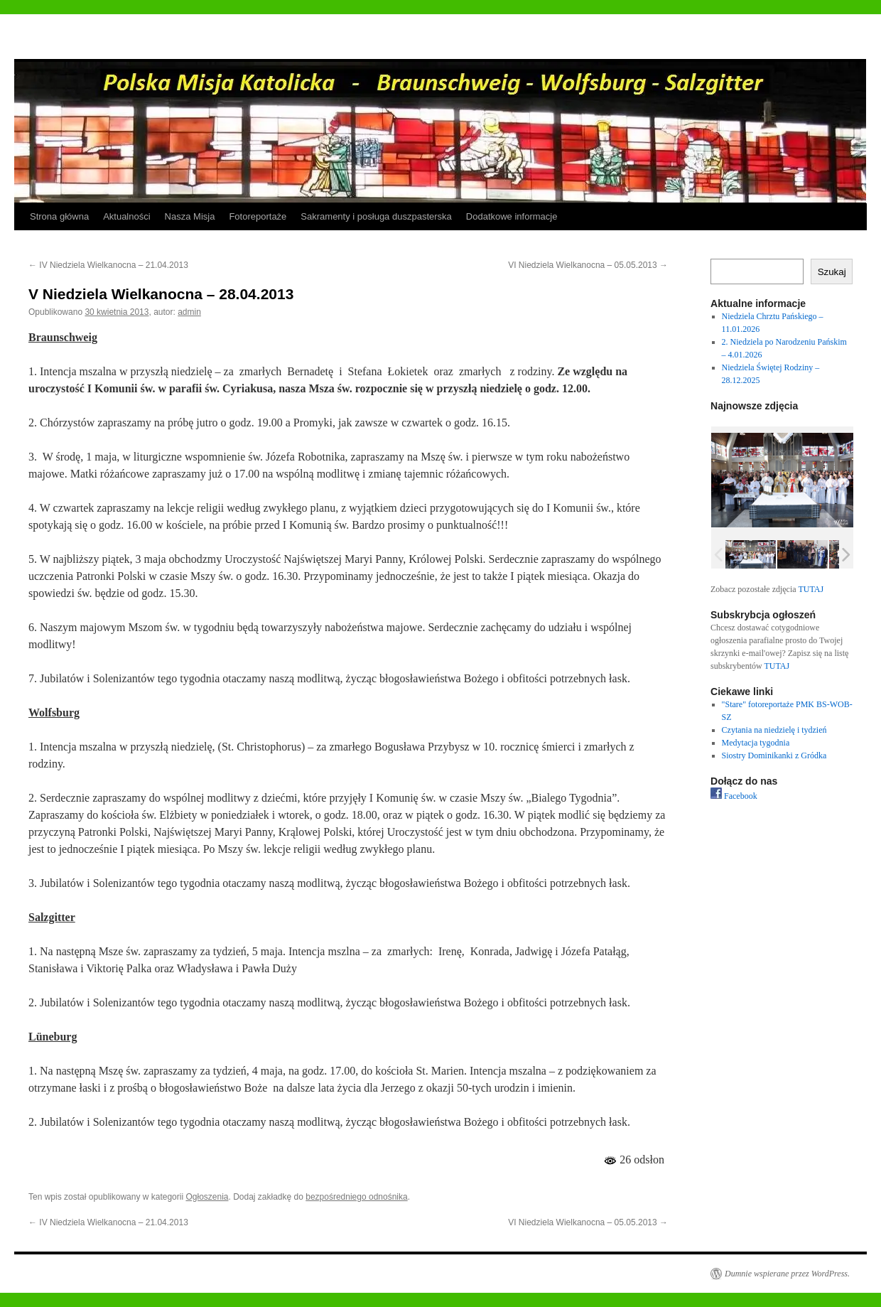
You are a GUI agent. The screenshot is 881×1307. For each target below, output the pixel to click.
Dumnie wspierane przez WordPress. (787, 1274)
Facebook (733, 796)
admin (189, 312)
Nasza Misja (190, 216)
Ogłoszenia (206, 1197)
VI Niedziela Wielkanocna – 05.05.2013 (588, 265)
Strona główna (59, 216)
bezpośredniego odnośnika (356, 1197)
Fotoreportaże (257, 216)
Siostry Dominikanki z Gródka (774, 755)
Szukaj (832, 272)
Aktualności (126, 216)
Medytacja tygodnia (756, 743)
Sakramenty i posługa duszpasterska (376, 216)
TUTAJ (810, 589)
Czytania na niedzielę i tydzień (774, 730)
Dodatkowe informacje (512, 216)
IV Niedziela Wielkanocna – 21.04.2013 (108, 265)
